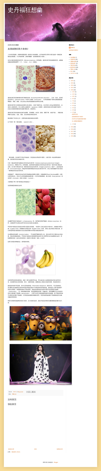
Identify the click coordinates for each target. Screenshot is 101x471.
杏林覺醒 (72, 57)
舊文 (71, 71)
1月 (73, 124)
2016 (72, 133)
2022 (72, 85)
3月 (73, 110)
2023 (72, 83)
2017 (72, 131)
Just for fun (73, 73)
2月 (73, 112)
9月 (73, 98)
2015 (72, 136)
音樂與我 (72, 59)
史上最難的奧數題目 (77, 121)
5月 (73, 105)
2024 (72, 80)
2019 (72, 127)
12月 (73, 91)
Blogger (56, 462)
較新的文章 (11, 449)
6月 (73, 103)
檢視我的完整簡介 (73, 50)
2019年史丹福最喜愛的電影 (79, 119)
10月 (73, 96)
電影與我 (72, 65)
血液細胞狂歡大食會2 (77, 116)
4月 (73, 107)
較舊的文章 (60, 449)
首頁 (35, 449)
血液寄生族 (75, 114)
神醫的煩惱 (73, 61)
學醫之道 (14, 394)
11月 (73, 94)
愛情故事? (73, 63)
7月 (73, 101)
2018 (72, 129)
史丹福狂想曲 (25, 10)
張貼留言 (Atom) (16, 452)
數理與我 (72, 67)
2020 (72, 90)
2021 (72, 87)
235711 (73, 47)
